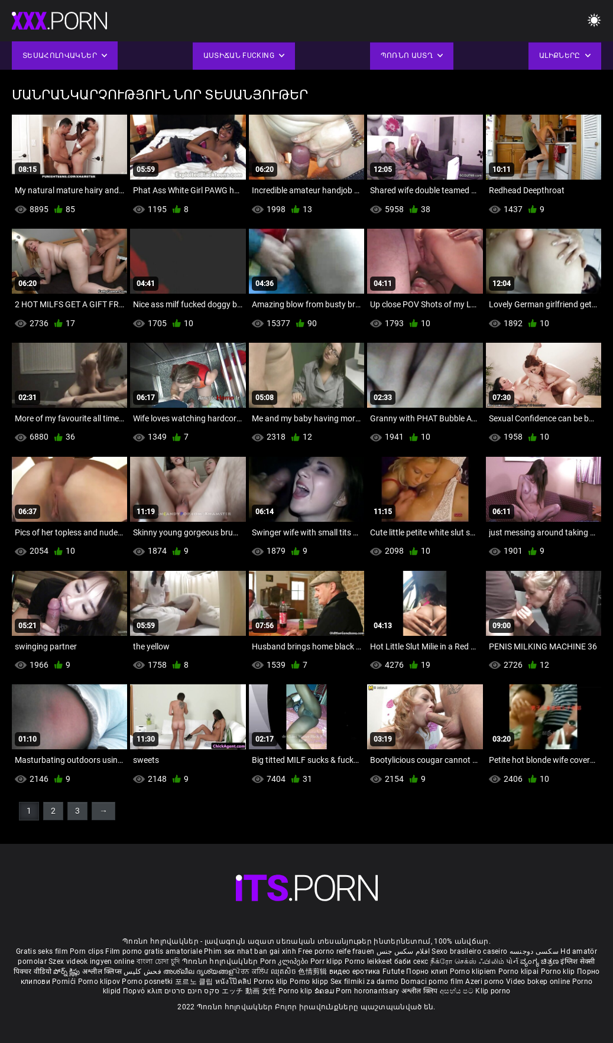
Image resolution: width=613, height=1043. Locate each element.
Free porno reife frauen (336, 951)
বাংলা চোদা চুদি (158, 961)
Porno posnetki (148, 981)
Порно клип (427, 971)
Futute (393, 971)
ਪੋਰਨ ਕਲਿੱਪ (252, 971)
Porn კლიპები (285, 961)
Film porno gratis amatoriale (153, 951)
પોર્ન (512, 961)
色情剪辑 (313, 971)
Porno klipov (100, 981)
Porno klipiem (474, 971)
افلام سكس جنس (403, 951)
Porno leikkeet (369, 961)
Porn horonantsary (368, 991)
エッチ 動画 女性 (249, 991)
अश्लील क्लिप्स (103, 971)
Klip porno (492, 991)
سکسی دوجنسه (534, 951)
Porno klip (559, 971)
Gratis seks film (42, 951)
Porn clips (87, 951)
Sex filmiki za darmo (364, 981)
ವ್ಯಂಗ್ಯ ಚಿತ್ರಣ (540, 961)
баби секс (411, 961)
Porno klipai (519, 971)
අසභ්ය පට (457, 991)
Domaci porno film (432, 981)
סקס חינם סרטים (191, 991)
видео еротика (355, 971)
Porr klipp (327, 961)
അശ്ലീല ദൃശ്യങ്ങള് (199, 971)
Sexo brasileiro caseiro (469, 951)
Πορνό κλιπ (143, 991)
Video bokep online (538, 981)
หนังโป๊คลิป (234, 981)
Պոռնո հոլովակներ (221, 961)
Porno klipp (310, 981)
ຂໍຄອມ (325, 991)
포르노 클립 (195, 981)
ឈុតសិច (285, 971)
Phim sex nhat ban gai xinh (250, 951)
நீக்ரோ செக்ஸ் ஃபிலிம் (467, 961)
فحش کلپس (143, 971)
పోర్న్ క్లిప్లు (67, 971)
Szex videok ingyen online (91, 961)
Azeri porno (485, 981)
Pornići (64, 981)
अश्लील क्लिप (420, 991)
